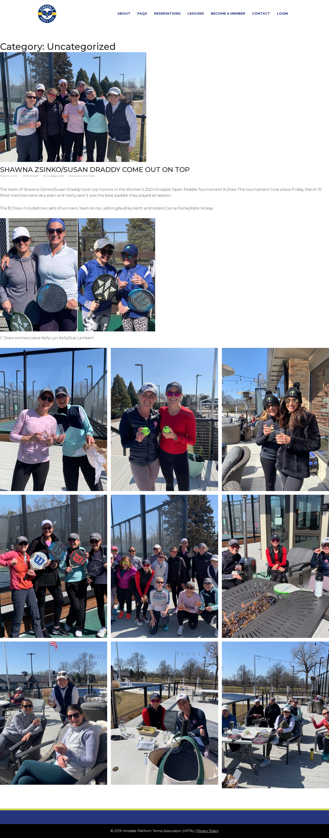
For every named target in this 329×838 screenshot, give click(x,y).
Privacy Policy (207, 831)
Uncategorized (54, 175)
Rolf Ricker (31, 175)
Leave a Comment (82, 175)
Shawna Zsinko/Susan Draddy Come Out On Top (95, 169)
